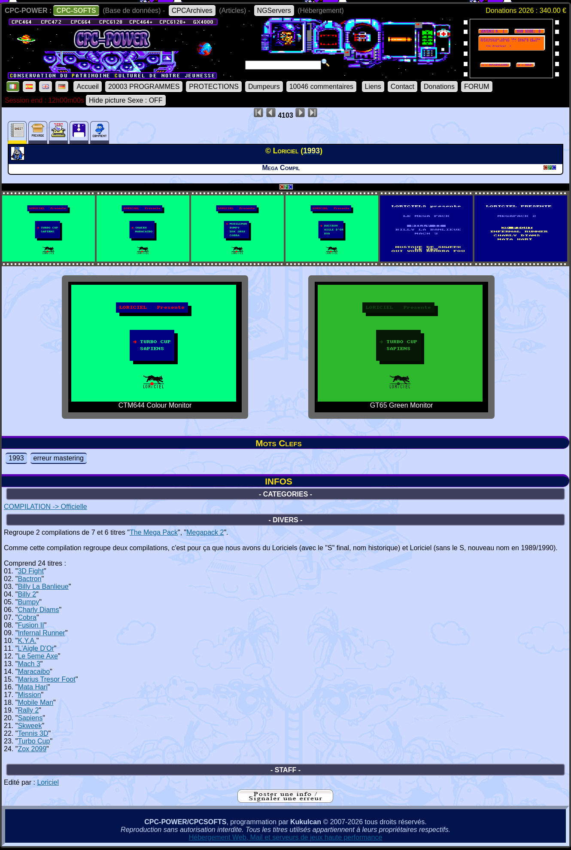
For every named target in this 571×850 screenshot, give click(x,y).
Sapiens (30, 718)
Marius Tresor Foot (46, 679)
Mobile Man (35, 702)
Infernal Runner (41, 633)
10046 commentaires (321, 86)
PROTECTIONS (214, 86)
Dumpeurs (264, 86)
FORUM (476, 86)
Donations (439, 86)
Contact (402, 86)
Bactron (29, 578)
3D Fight (30, 571)
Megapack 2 (205, 532)
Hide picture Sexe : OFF (126, 100)
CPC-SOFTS (76, 10)
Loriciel (48, 782)
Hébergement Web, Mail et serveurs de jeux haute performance (286, 837)
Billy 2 (27, 594)
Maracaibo (34, 671)
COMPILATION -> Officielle (45, 506)
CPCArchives (192, 10)
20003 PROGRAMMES (143, 86)
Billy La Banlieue (43, 586)
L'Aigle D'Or (36, 648)
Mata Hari (32, 687)
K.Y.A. (27, 640)
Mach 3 (29, 663)
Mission (29, 694)
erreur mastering (58, 458)
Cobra (27, 617)
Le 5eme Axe (38, 656)
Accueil (87, 86)
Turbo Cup (34, 741)
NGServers (274, 10)
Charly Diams (38, 609)
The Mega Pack (154, 532)
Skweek (30, 725)
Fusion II (31, 625)
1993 (16, 458)
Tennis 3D (33, 733)
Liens (373, 86)
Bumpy (28, 602)
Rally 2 (28, 710)
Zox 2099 (32, 749)
